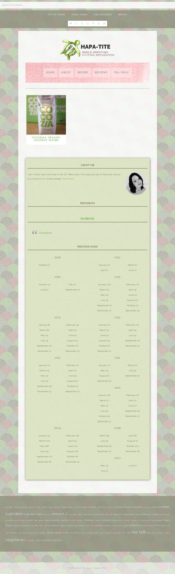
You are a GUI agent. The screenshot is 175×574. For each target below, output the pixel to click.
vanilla (160, 533)
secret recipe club (57, 532)
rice (7, 533)
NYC (41, 526)
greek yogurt (20, 520)
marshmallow (157, 520)
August (131, 300)
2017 (117, 257)
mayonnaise (25, 526)
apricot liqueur (21, 507)
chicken (119, 507)
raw (168, 526)
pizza (114, 526)
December (131, 310)
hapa (47, 520)
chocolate (137, 507)
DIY (66, 514)
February (131, 284)
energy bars (98, 514)
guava (41, 520)
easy (80, 514)
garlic (138, 514)
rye (19, 533)
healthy (64, 520)
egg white (88, 514)
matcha (15, 526)
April (102, 270)
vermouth (30, 540)
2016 (57, 277)
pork (120, 526)
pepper (70, 526)
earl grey (73, 514)
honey (98, 520)
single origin (93, 533)
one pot (47, 526)
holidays (89, 520)
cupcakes (14, 513)
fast (106, 514)
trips (154, 533)
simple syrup (80, 533)
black (51, 507)
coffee (155, 507)
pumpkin (150, 526)
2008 (117, 428)
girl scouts (165, 514)
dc (50, 514)
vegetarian (15, 539)
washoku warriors (51, 540)
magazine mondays (140, 520)
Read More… (69, 179)
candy (69, 507)
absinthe (9, 507)
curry (45, 514)
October (43, 265)
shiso (71, 533)
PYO (158, 525)
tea (128, 532)
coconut (146, 507)
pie (92, 526)
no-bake (34, 526)
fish (110, 514)
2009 (57, 428)
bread (57, 507)
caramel (77, 507)
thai (149, 533)
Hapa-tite (87, 50)
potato (125, 526)
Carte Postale (89, 507)
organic (63, 526)
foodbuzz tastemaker (124, 514)
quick (163, 526)
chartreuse (101, 507)
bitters (44, 507)
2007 (117, 458)
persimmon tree (82, 526)
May (71, 284)
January (103, 265)
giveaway (9, 520)
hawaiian (55, 520)
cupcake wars (33, 514)
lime (120, 520)
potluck (134, 525)
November (102, 310)
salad (24, 533)
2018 (58, 257)
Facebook (87, 219)
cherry (110, 507)
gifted (144, 514)
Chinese (128, 507)
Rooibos (13, 533)
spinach (108, 533)
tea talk (138, 532)
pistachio (107, 526)
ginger (156, 514)
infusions (106, 520)
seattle (43, 533)
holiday (80, 520)
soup (102, 533)
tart (124, 533)
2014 (58, 317)
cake (63, 507)
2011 (117, 357)
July (102, 300)
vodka (38, 540)
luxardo (127, 520)
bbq (38, 507)
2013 (117, 317)
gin (150, 514)
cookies (164, 507)
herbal (72, 520)
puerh (143, 526)
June (131, 270)
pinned (98, 525)
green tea (32, 520)
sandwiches (33, 533)
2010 (117, 387)
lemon (114, 520)
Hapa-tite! (100, 568)
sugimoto (117, 533)
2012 (58, 357)
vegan (167, 533)
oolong (55, 525)
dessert (58, 514)
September (71, 289)
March (131, 265)
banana (32, 507)
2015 (117, 277)
